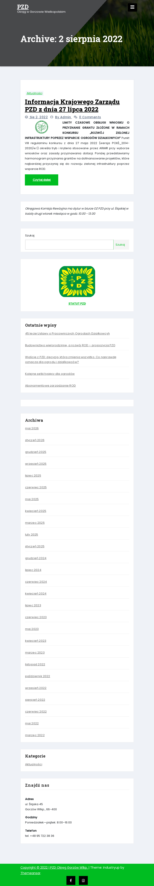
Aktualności (34, 93)
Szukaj (29, 235)
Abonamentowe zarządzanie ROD (50, 385)
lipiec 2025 (33, 475)
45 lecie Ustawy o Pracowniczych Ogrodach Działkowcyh (67, 333)
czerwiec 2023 (36, 617)
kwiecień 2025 (35, 511)
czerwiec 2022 (36, 711)
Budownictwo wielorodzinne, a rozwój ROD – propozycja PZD (70, 345)
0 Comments (90, 117)
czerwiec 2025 (36, 487)
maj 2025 (32, 499)
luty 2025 (31, 534)
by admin (63, 117)
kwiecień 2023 (35, 641)
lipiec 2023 (33, 605)
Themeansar (30, 873)
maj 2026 (32, 428)
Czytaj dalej (41, 180)
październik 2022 (37, 676)
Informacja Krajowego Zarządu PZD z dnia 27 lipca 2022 (72, 105)
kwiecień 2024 (36, 593)
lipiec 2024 (33, 570)
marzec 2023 (35, 652)
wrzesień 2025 (36, 464)
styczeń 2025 (34, 546)
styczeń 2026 (34, 440)
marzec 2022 (35, 735)
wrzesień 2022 (36, 688)
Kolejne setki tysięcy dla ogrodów (50, 374)
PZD (23, 6)
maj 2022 (32, 723)
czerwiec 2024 (36, 582)
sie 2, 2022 (38, 117)
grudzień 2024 (36, 558)
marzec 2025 (35, 523)
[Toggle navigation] (132, 7)
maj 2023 (32, 629)
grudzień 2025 (35, 452)
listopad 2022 (35, 664)
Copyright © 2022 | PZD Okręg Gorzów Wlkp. (54, 867)
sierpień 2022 (35, 700)
